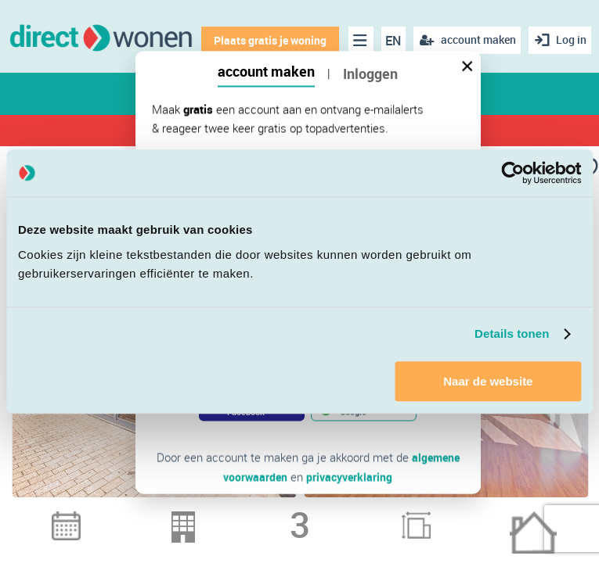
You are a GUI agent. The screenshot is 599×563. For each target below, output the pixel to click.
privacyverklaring (350, 476)
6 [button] (330, 515)
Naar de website (487, 381)
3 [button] (269, 515)
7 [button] (351, 515)
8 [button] (371, 515)
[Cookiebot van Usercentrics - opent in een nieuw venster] (512, 173)
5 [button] (310, 515)
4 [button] (290, 515)
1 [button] (228, 515)
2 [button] (249, 515)
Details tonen (512, 333)
